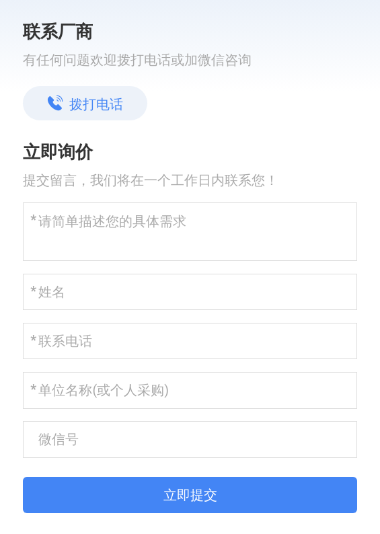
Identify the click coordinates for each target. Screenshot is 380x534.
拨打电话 (85, 103)
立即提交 (190, 495)
